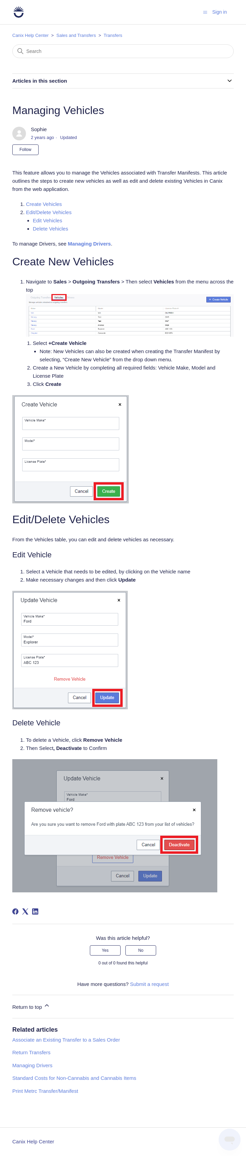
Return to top (31, 1006)
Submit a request (149, 984)
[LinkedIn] (35, 911)
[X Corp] (25, 911)
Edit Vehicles (47, 220)
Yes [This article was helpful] (105, 950)
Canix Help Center (30, 35)
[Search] (123, 51)
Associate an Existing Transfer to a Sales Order (66, 1040)
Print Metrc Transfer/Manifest (45, 1091)
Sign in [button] (219, 12)
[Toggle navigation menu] (205, 12)
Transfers (113, 35)
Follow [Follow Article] (25, 149)
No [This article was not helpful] (140, 950)
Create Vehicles (44, 204)
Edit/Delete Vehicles (48, 212)
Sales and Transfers (76, 35)
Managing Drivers (89, 244)
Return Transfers (31, 1052)
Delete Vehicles (50, 229)
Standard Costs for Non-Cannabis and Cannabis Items (74, 1078)
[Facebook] (15, 911)
